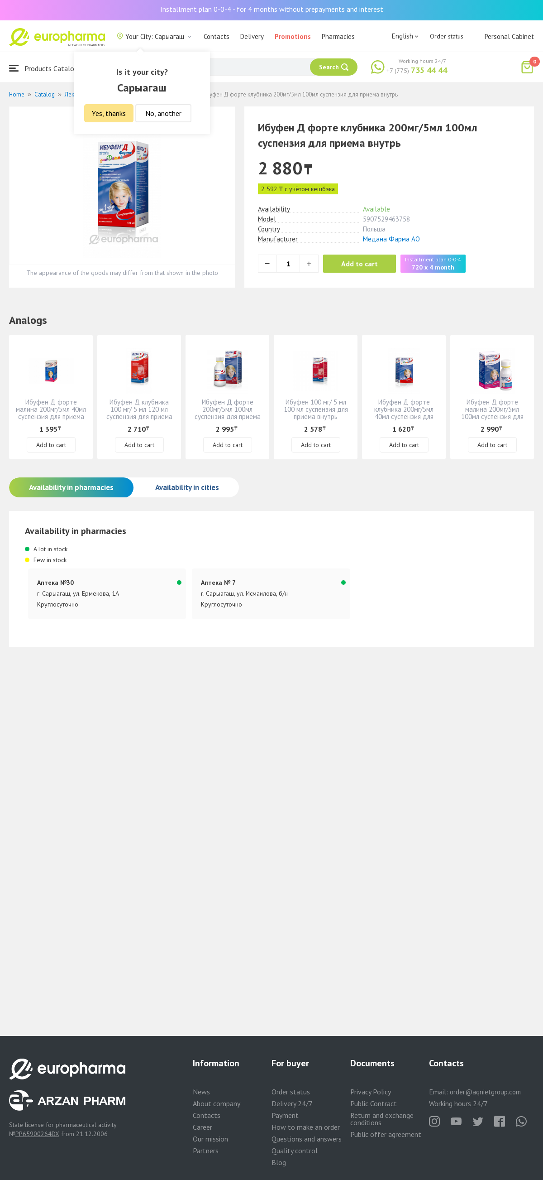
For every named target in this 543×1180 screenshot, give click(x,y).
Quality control (295, 1150)
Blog (279, 1162)
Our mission (210, 1138)
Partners (206, 1150)
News (201, 1091)
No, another (163, 113)
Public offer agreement (385, 1134)
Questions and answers (307, 1138)
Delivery (252, 36)
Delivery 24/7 (292, 1103)
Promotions (293, 36)
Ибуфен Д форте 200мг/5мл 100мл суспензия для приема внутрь (228, 413)
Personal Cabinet (509, 36)
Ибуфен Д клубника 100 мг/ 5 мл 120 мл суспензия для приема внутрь (139, 413)
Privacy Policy (370, 1091)
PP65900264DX (37, 1134)
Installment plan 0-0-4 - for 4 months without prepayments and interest (271, 9)
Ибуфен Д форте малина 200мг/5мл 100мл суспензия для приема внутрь (492, 413)
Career (202, 1127)
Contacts (216, 36)
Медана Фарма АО (391, 239)
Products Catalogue (47, 68)
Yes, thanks (109, 113)
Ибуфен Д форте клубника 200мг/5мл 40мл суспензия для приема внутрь (403, 413)
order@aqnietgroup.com (485, 1092)
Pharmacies (338, 36)
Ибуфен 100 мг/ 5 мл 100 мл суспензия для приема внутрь (316, 409)
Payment (285, 1115)
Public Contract (373, 1103)
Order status (446, 36)
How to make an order (306, 1127)
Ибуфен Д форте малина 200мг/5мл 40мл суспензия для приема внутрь (51, 413)
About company (216, 1103)
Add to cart (359, 263)
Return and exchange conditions (382, 1119)
